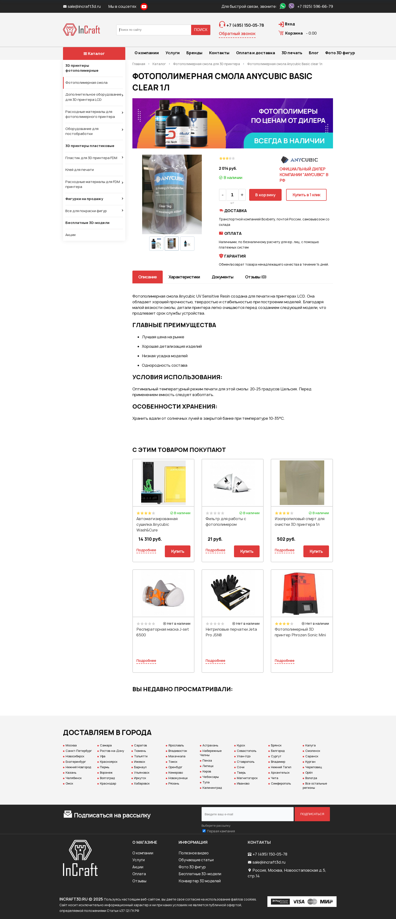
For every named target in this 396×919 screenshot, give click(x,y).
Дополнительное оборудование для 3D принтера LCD (93, 97)
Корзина (294, 33)
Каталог (94, 53)
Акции (70, 234)
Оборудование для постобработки (82, 131)
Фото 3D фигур (192, 867)
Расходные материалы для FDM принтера (92, 184)
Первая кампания (221, 831)
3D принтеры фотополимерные (82, 68)
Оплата (139, 873)
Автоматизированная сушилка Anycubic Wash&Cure (157, 524)
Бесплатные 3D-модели (87, 222)
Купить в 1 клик (306, 194)
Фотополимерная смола (86, 82)
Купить (177, 551)
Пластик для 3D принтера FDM (91, 158)
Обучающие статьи (196, 859)
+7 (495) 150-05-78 (269, 854)
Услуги (138, 859)
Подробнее (146, 550)
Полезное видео (194, 853)
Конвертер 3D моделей (200, 881)
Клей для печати (79, 169)
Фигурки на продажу (84, 198)
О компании (142, 853)
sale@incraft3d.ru (82, 6)
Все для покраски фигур (86, 211)
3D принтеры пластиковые (89, 145)
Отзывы (139, 881)
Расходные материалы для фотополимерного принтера (90, 114)
